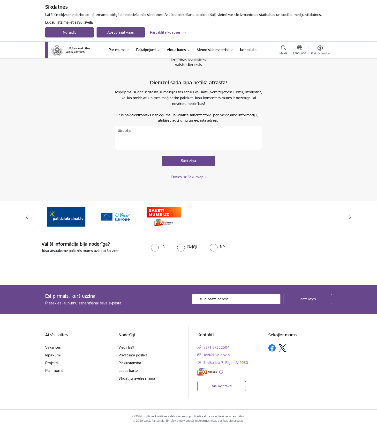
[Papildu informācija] (221, 372)
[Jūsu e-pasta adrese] (236, 299)
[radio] (158, 247)
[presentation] (40, 267)
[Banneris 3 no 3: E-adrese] (164, 216)
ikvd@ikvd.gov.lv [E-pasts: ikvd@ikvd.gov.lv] (217, 355)
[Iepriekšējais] (27, 217)
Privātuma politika (133, 355)
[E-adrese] (207, 372)
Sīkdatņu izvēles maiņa (137, 378)
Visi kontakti (222, 386)
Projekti (51, 363)
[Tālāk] (350, 217)
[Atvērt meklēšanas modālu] (284, 51)
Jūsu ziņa (124, 130)
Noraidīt (69, 32)
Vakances (53, 347)
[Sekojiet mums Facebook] (272, 348)
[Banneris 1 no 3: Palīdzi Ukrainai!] (66, 216)
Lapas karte (128, 370)
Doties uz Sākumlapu (188, 177)
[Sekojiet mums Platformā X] (282, 348)
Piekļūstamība (130, 363)
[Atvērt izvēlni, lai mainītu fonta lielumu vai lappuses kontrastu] (320, 51)
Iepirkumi (52, 355)
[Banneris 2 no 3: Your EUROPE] (115, 216)
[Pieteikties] (308, 299)
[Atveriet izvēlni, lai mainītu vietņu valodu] (300, 50)
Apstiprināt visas (120, 32)
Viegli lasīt (126, 347)
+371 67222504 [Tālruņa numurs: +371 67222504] (216, 347)
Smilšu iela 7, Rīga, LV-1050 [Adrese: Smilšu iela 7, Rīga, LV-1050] (226, 362)
